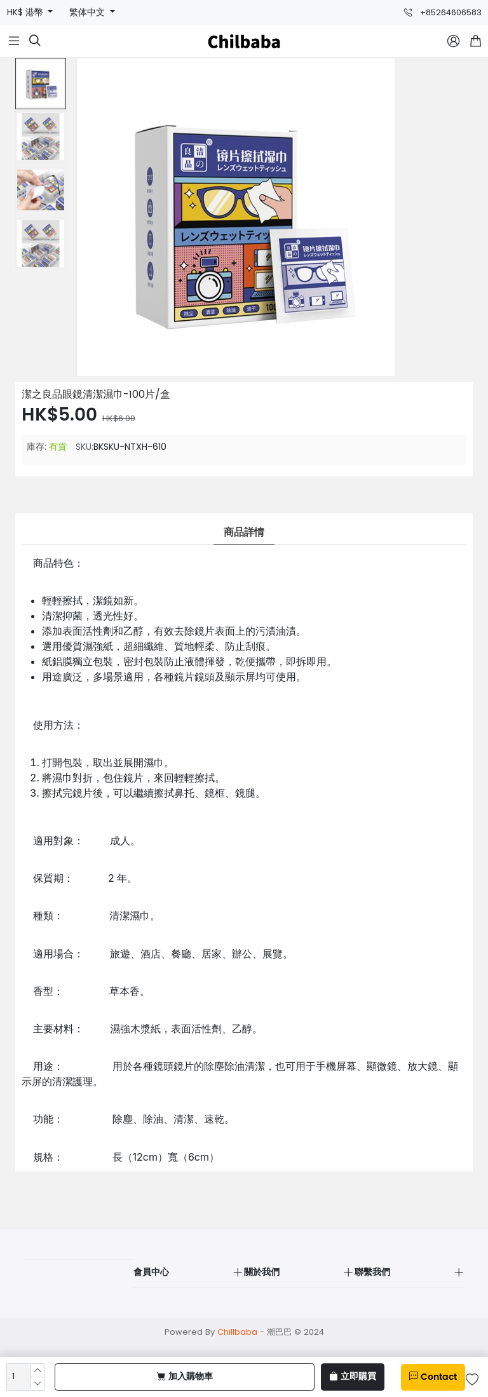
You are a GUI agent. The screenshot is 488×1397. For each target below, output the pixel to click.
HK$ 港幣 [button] (26, 12)
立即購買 (352, 1377)
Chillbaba (237, 1331)
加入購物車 (185, 1377)
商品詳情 (244, 532)
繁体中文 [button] (88, 12)
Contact (433, 1377)
